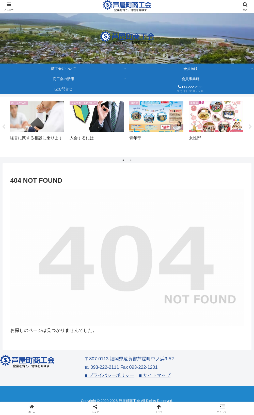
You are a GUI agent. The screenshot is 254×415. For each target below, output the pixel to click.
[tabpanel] (37, 126)
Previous (3, 126)
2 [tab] (130, 160)
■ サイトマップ (154, 375)
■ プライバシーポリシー (109, 375)
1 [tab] (123, 160)
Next (250, 126)
